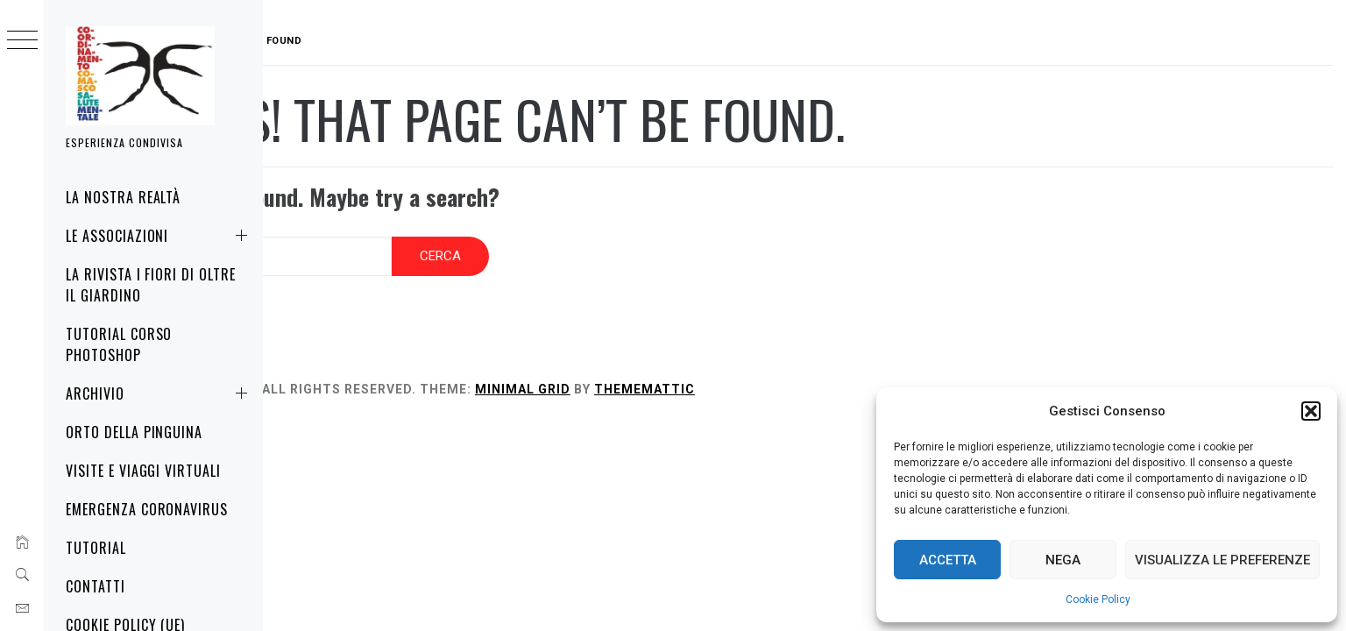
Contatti (95, 586)
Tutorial (96, 547)
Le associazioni (160, 235)
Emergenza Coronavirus (147, 509)
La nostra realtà (123, 197)
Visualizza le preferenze (1222, 560)
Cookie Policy (1098, 599)
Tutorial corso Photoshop (119, 344)
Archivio (160, 393)
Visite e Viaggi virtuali (143, 470)
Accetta (947, 560)
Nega (1062, 560)
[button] (1311, 411)
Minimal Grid (634, 378)
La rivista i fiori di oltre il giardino (151, 285)
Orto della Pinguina (134, 432)
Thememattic (755, 378)
